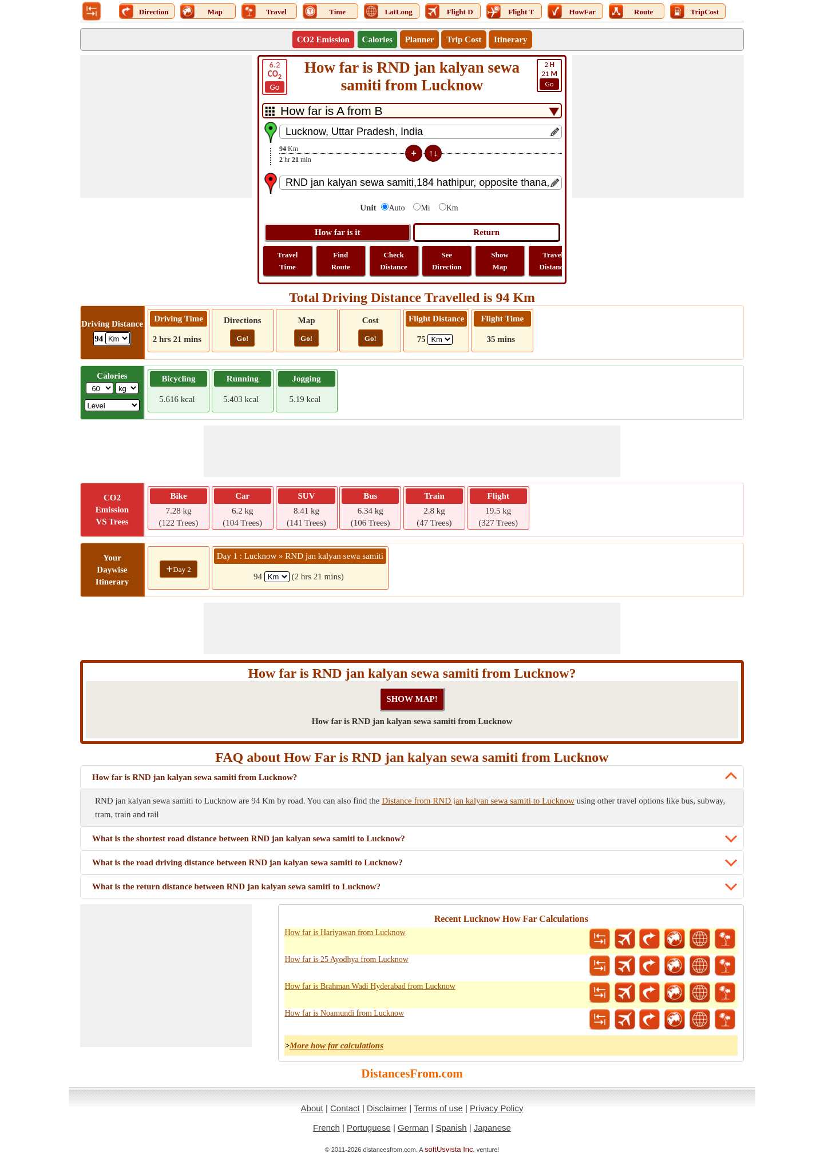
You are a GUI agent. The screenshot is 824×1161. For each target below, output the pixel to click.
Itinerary (510, 39)
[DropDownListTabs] (412, 110)
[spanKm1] (277, 576)
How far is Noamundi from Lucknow (344, 1013)
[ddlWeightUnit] (127, 388)
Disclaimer (387, 1108)
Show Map (499, 261)
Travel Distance (552, 261)
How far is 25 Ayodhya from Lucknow (346, 959)
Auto (397, 208)
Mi (425, 208)
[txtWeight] (99, 388)
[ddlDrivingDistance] (117, 338)
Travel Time (288, 261)
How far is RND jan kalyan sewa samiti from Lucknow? (194, 777)
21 (549, 75)
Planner (419, 39)
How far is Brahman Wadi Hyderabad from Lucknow (369, 986)
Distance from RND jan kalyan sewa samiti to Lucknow (478, 800)
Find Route (340, 261)
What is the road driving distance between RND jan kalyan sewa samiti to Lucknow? (247, 862)
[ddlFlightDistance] (440, 339)
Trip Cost (463, 39)
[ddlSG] (112, 405)
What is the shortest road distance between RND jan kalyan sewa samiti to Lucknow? (248, 838)
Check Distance (393, 261)
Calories (377, 39)
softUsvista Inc (449, 1149)
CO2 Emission (323, 39)
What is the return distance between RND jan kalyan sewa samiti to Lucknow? (236, 886)
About (312, 1108)
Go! (242, 338)
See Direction (447, 261)
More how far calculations (336, 1045)
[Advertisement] (166, 126)
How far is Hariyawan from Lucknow (344, 932)
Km (452, 208)
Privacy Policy (496, 1108)
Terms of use (438, 1108)
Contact (345, 1108)
